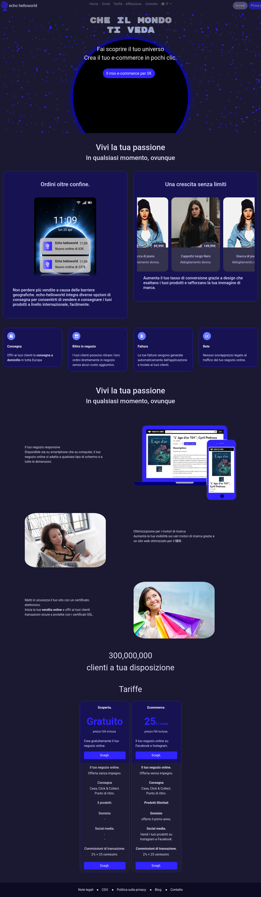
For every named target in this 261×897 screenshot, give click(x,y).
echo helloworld (19, 6)
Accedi (217, 5)
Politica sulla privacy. (132, 890)
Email (106, 5)
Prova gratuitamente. (242, 5)
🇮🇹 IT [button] (165, 5)
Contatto (151, 5)
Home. (94, 5)
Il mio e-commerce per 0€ (128, 73)
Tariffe (117, 5)
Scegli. (104, 755)
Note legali (85, 890)
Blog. (158, 890)
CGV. (105, 890)
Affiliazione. (134, 5)
